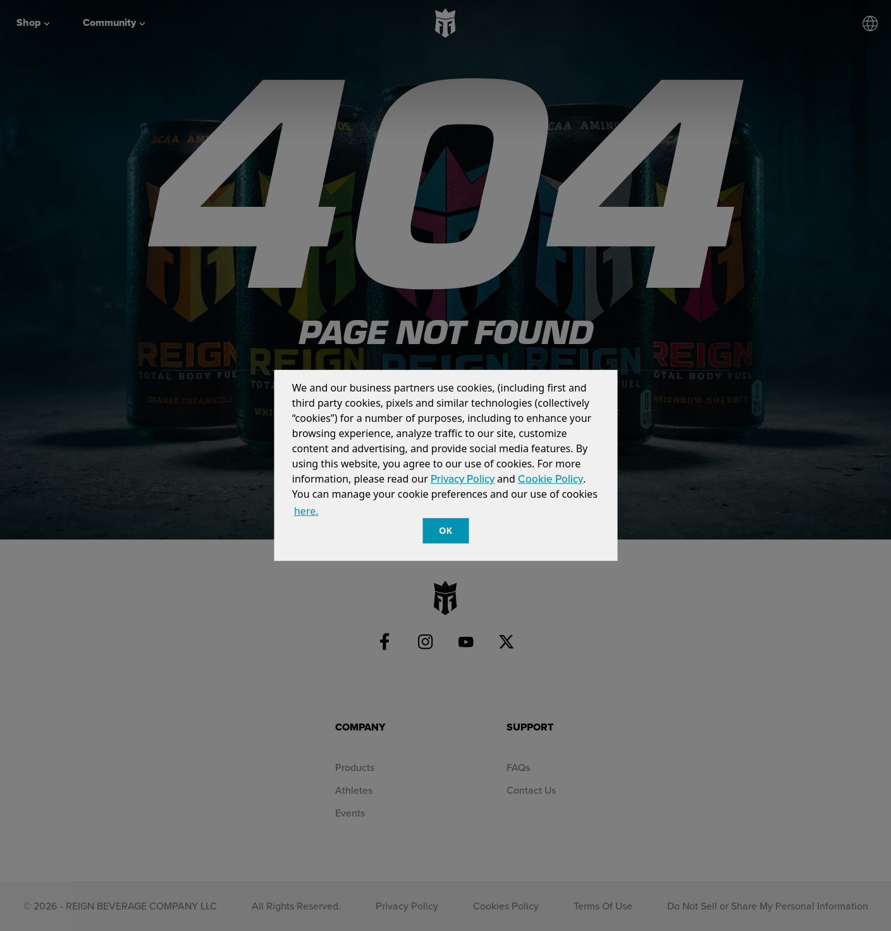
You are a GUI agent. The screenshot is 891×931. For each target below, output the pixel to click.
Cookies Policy (506, 906)
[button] (325, 512)
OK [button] (445, 530)
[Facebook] (385, 642)
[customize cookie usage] (332, 515)
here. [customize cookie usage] (306, 511)
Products (354, 767)
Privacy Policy (463, 478)
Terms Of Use (603, 906)
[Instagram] (425, 642)
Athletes (353, 790)
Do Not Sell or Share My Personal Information (767, 906)
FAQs (518, 767)
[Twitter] (506, 642)
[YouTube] (466, 642)
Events (350, 813)
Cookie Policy (550, 478)
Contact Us (531, 790)
